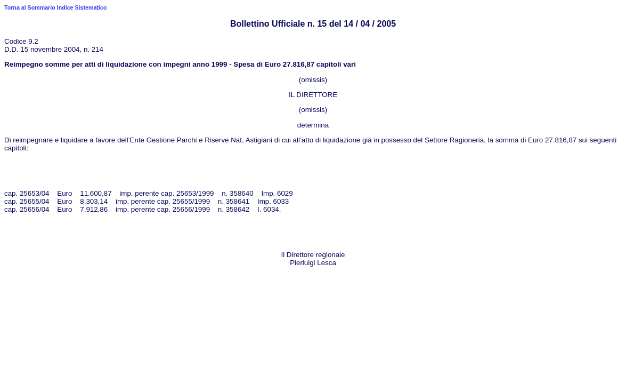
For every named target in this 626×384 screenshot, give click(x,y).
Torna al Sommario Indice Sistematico (55, 7)
